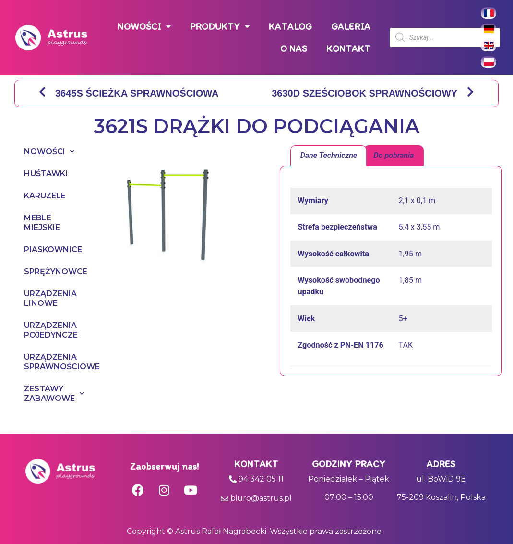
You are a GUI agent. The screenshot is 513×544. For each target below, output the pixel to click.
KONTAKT (348, 48)
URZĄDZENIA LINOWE (40, 298)
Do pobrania (394, 155)
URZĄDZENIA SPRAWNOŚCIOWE (40, 361)
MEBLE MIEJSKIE (40, 222)
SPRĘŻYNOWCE (40, 271)
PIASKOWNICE (40, 249)
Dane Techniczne (329, 155)
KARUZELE (40, 195)
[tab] (328, 156)
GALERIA (350, 26)
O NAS (293, 48)
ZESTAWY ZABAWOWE (40, 393)
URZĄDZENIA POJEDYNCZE (40, 330)
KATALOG (290, 26)
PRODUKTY (220, 27)
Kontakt (256, 464)
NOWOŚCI (144, 27)
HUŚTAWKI (40, 173)
